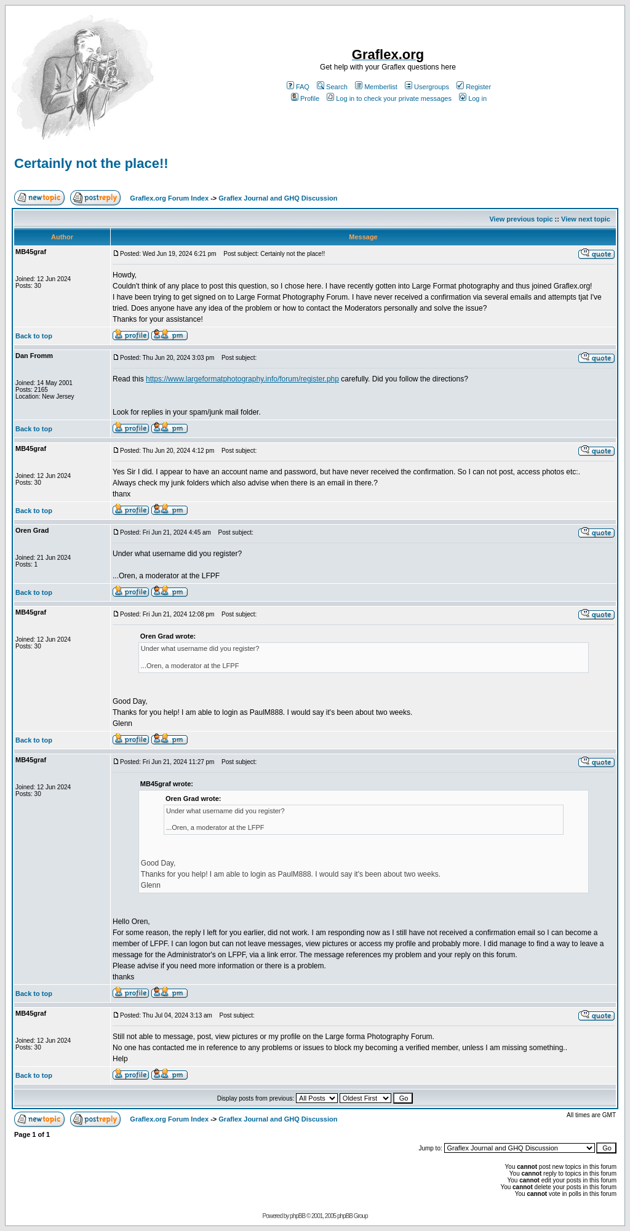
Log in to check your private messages (389, 98)
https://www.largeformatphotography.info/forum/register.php (242, 379)
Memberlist (376, 86)
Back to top (33, 336)
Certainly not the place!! (91, 163)
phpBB (297, 1216)
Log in (473, 98)
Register (474, 86)
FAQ (298, 86)
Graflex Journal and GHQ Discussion (277, 198)
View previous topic (520, 219)
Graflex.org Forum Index (169, 198)
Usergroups (427, 86)
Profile (305, 98)
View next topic (585, 219)
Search (332, 86)
